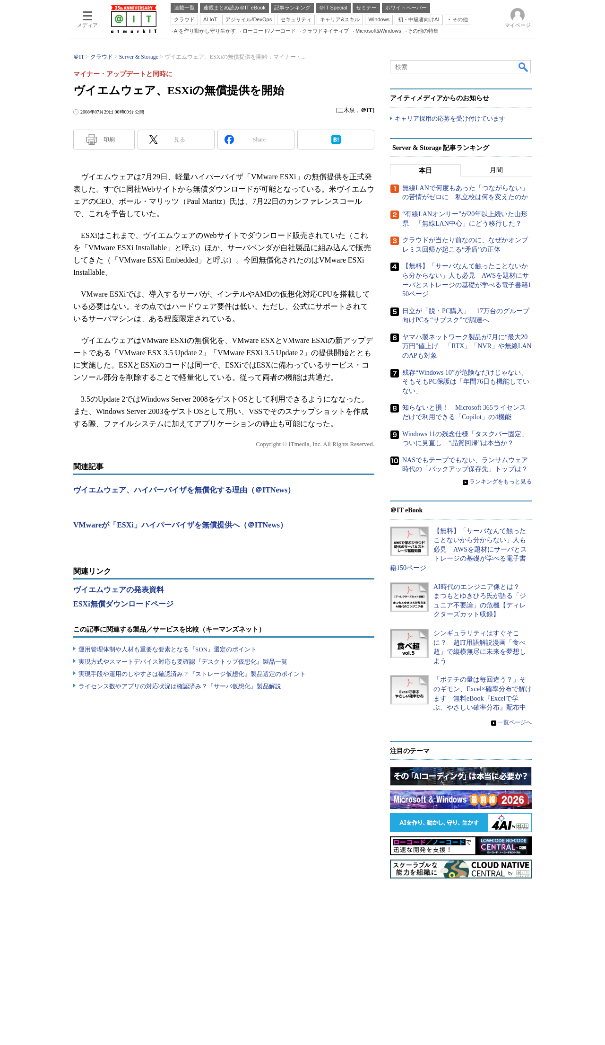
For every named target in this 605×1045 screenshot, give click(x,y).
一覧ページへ (515, 722)
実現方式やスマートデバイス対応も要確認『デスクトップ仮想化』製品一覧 (182, 661)
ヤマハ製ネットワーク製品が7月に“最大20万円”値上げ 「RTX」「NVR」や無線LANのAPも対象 (467, 346)
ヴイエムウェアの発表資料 (118, 590)
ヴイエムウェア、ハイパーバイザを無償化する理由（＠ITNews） (184, 490)
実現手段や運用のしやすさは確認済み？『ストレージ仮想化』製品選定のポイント (192, 673)
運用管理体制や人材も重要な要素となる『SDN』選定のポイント (167, 649)
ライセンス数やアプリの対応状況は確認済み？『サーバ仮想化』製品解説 (179, 686)
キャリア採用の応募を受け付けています (450, 118)
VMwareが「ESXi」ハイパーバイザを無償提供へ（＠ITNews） (180, 525)
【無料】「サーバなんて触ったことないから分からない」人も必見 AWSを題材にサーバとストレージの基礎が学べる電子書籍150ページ (458, 549)
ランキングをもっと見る (500, 481)
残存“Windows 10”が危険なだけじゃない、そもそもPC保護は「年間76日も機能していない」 (465, 382)
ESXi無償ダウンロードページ (123, 604)
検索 (524, 66)
